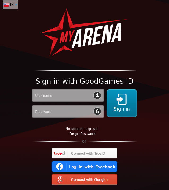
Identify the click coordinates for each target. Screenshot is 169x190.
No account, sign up (81, 129)
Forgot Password (82, 134)
